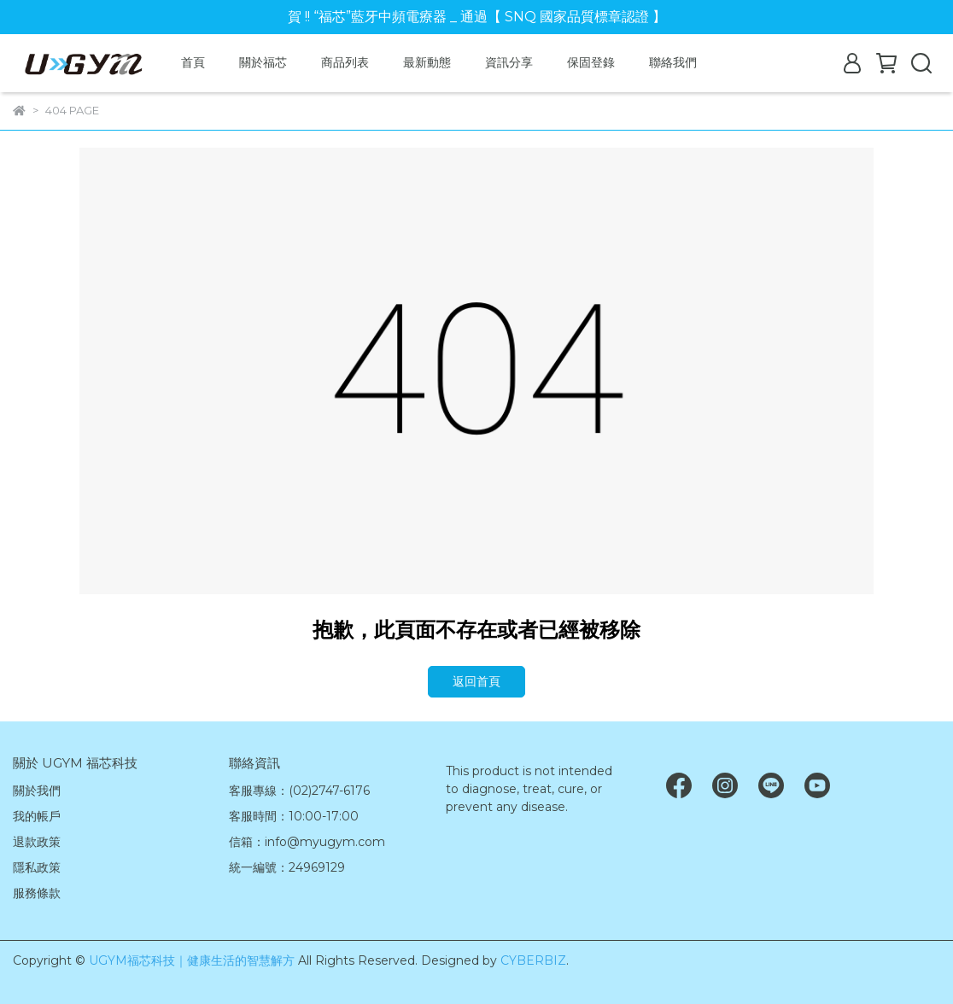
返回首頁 (476, 681)
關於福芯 (263, 62)
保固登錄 (591, 62)
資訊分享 (509, 62)
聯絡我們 (673, 62)
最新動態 (427, 62)
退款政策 (37, 841)
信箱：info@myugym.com (307, 841)
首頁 (193, 62)
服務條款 (37, 893)
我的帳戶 (37, 816)
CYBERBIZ (533, 960)
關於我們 (37, 790)
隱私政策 (37, 867)
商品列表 (345, 62)
